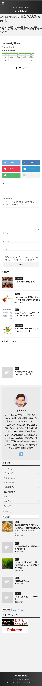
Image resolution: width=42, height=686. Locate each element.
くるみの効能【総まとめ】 (25, 282)
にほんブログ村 (13, 611)
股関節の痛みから (22, 582)
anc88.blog (21, 11)
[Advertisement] (21, 92)
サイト (5, 250)
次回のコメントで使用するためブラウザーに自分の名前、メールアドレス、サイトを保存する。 (20, 259)
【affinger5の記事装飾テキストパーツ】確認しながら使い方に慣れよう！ (27, 300)
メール (6, 242)
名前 (5, 234)
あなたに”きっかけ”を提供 (21, 679)
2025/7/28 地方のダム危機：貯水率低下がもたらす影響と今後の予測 (27, 565)
